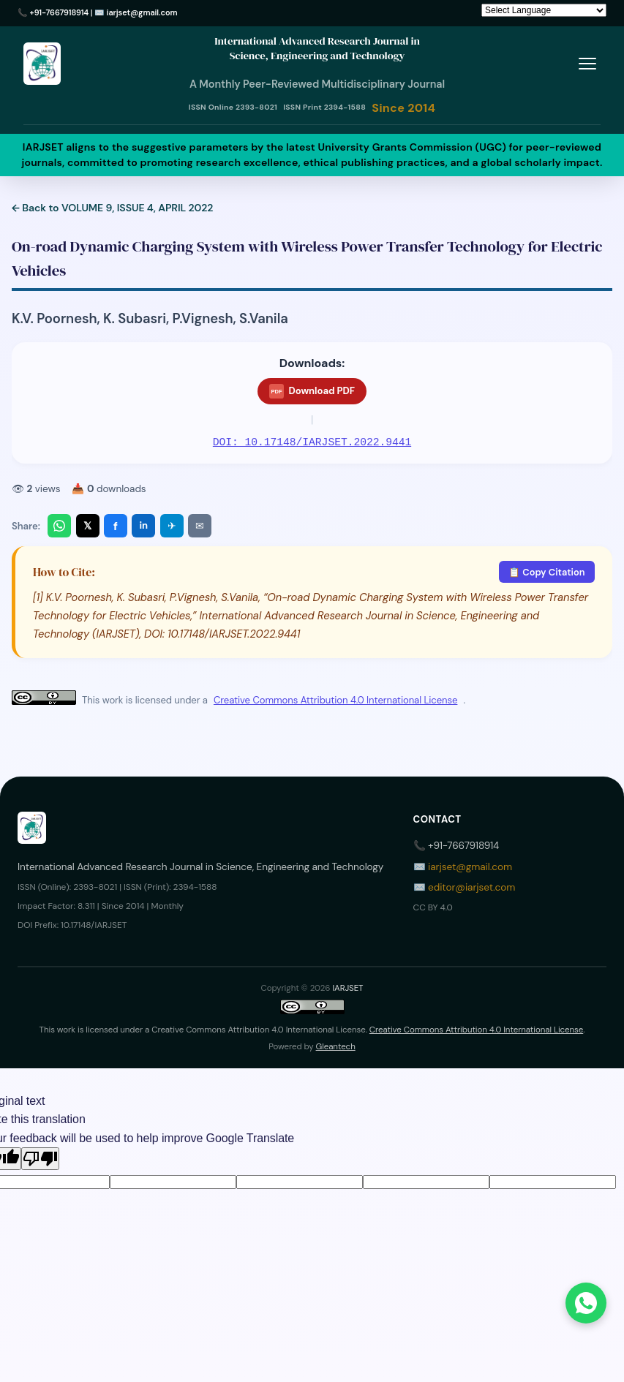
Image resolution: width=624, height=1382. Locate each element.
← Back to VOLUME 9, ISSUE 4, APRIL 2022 (112, 207)
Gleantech (336, 1046)
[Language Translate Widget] (543, 10)
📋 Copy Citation (546, 572)
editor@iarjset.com (471, 887)
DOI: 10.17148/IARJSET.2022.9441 (312, 442)
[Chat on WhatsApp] (585, 1303)
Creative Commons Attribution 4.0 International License (335, 700)
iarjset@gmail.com (142, 12)
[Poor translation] (40, 1158)
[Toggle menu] (587, 64)
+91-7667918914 (59, 12)
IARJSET (347, 988)
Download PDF (312, 391)
